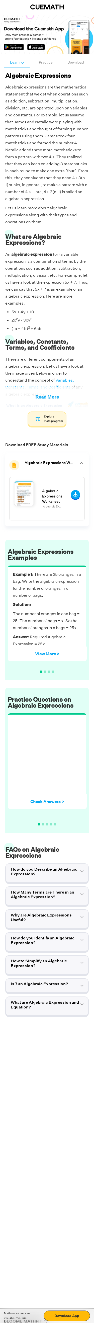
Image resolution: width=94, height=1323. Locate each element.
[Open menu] (87, 7)
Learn (17, 62)
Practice (46, 62)
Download (75, 62)
